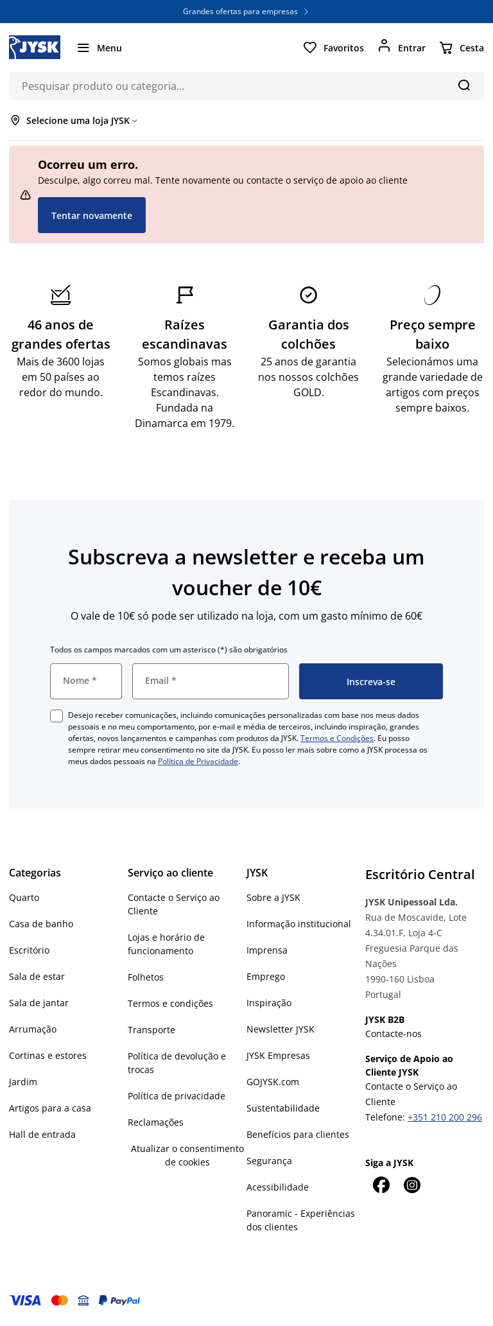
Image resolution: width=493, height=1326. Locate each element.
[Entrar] (401, 47)
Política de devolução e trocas (177, 1063)
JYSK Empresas (278, 1055)
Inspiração (268, 1003)
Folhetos (146, 977)
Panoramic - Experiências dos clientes (300, 1220)
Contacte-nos (393, 1033)
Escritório (29, 950)
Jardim (23, 1082)
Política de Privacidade (198, 761)
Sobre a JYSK (273, 897)
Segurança (269, 1161)
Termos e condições (170, 1003)
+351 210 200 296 (445, 1117)
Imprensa (267, 950)
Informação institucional (298, 924)
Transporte (151, 1030)
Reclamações (156, 1122)
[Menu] (99, 47)
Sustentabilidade (283, 1108)
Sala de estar (37, 976)
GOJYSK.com (272, 1082)
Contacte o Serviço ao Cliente (174, 904)
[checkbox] (56, 716)
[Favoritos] (333, 47)
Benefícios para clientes (297, 1134)
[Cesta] (461, 47)
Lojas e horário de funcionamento (166, 944)
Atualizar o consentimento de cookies (187, 1155)
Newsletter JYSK (280, 1029)
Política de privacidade (176, 1096)
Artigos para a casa (50, 1108)
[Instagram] (411, 1184)
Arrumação (32, 1029)
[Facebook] (380, 1184)
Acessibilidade (277, 1187)
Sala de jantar (39, 1003)
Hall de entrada (42, 1134)
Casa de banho (41, 924)
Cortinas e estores (48, 1055)
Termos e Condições (337, 738)
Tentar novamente (91, 215)
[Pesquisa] (463, 85)
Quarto (24, 897)
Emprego (265, 976)
